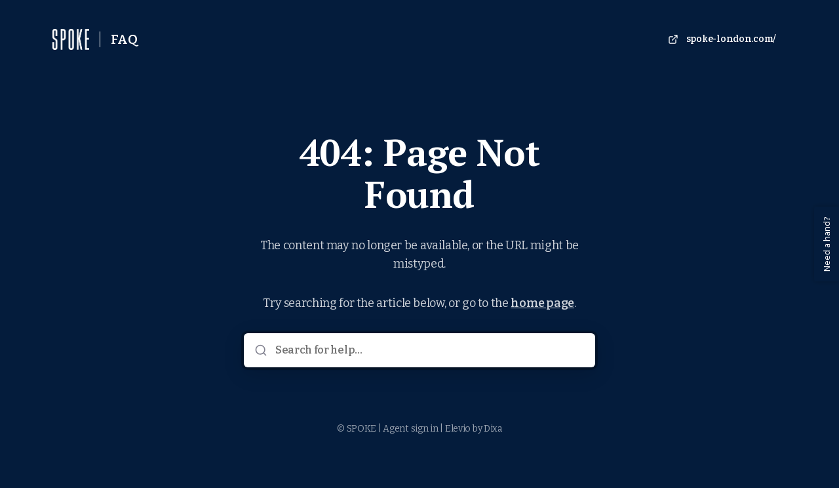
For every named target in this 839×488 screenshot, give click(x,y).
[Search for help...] (428, 350)
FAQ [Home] (124, 39)
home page (542, 303)
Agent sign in (410, 428)
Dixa (493, 428)
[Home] (70, 39)
